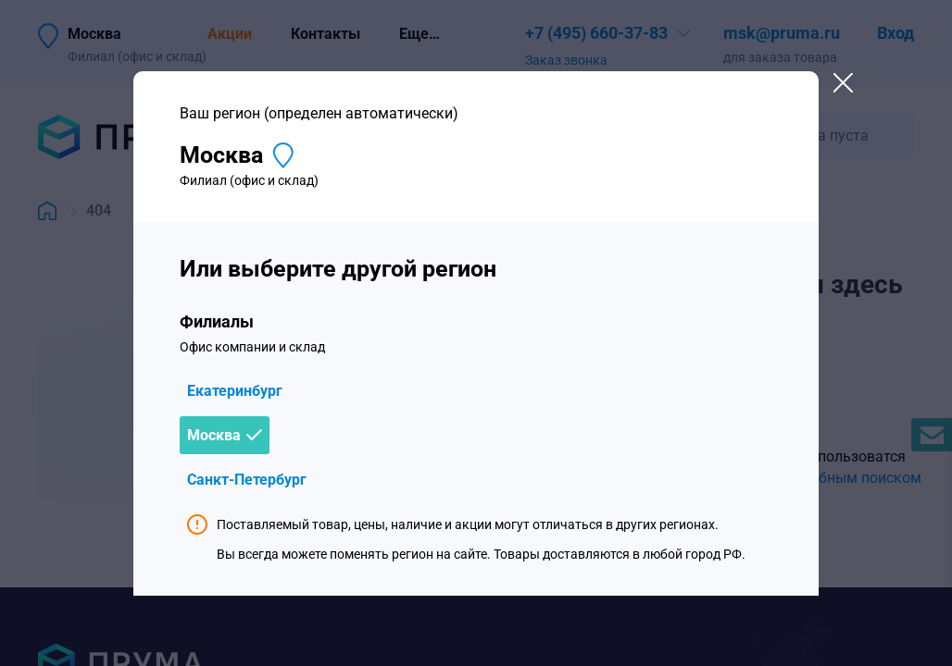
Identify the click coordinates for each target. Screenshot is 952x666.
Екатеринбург (234, 391)
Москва (214, 435)
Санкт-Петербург (247, 479)
